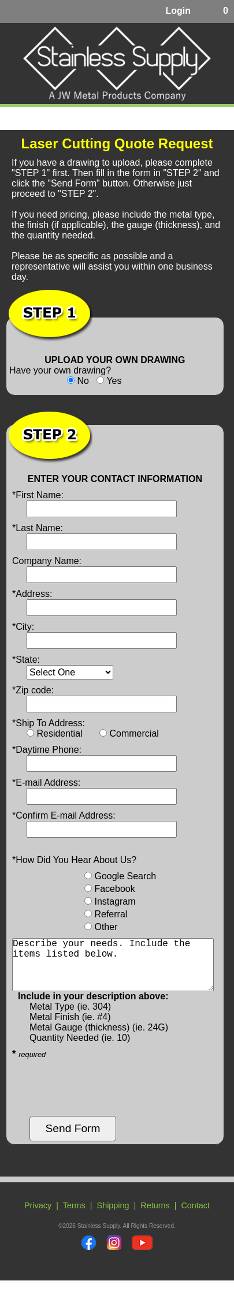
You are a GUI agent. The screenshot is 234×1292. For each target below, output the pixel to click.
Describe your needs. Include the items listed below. (113, 970)
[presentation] (100, 1099)
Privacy (37, 1217)
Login (178, 11)
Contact (195, 1217)
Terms (74, 1217)
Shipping (113, 1217)
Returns (154, 1217)
